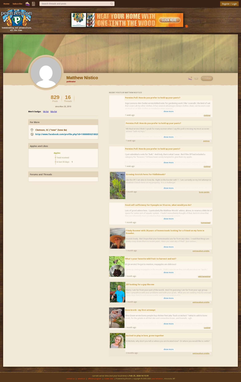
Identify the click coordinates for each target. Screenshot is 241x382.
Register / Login (229, 4)
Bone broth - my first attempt (140, 310)
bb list (46, 111)
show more (169, 111)
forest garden (204, 192)
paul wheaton (157, 379)
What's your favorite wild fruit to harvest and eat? (150, 259)
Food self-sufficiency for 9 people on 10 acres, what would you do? (158, 205)
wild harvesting (204, 276)
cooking (207, 328)
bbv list (54, 111)
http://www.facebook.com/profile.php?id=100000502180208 (67, 134)
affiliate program (94, 379)
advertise (81, 379)
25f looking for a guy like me (140, 284)
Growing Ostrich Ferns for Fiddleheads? (146, 174)
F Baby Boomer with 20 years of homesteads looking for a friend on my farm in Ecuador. (165, 231)
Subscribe (17, 4)
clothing (207, 115)
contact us (70, 379)
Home (6, 4)
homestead (205, 223)
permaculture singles (201, 251)
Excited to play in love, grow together (145, 335)
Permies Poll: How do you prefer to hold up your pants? (152, 98)
